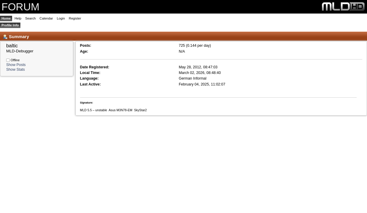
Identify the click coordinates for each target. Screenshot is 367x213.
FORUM (20, 6)
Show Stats (15, 69)
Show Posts (16, 65)
